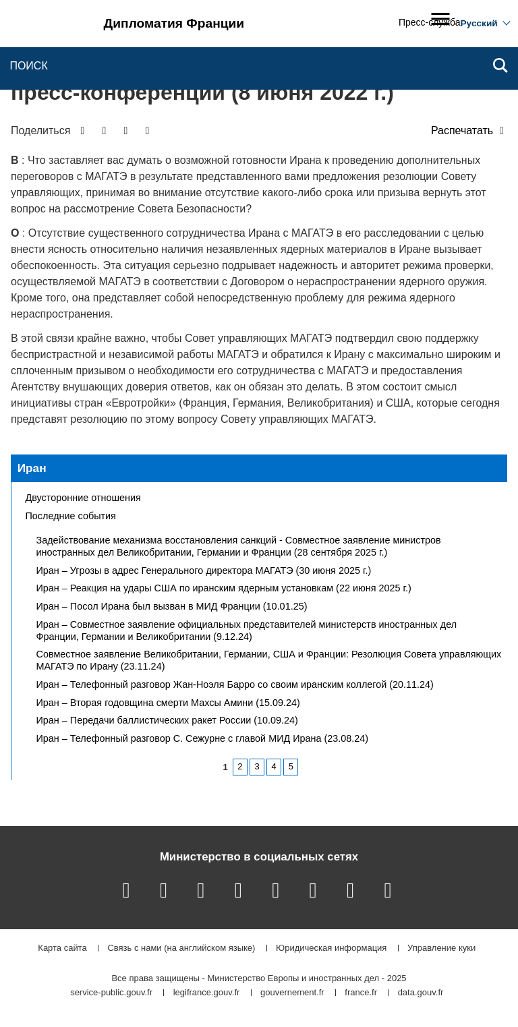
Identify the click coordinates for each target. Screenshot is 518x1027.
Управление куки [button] (441, 948)
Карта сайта (62, 948)
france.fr (361, 993)
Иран (32, 468)
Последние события (71, 515)
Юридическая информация (331, 948)
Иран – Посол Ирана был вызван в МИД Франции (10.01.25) (172, 606)
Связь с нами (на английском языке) (181, 948)
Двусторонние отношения (83, 497)
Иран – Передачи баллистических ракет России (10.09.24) (167, 720)
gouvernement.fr (292, 993)
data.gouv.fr (421, 993)
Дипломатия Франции (174, 23)
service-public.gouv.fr (111, 993)
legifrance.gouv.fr (206, 993)
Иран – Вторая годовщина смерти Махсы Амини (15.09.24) (168, 702)
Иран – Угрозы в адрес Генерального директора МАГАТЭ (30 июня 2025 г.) (204, 570)
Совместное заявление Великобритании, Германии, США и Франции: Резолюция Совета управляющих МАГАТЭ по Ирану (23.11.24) (269, 660)
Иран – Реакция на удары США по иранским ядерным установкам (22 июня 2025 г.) (223, 588)
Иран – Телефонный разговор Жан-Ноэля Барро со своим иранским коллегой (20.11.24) (235, 684)
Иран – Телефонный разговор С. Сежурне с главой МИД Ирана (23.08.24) (202, 738)
